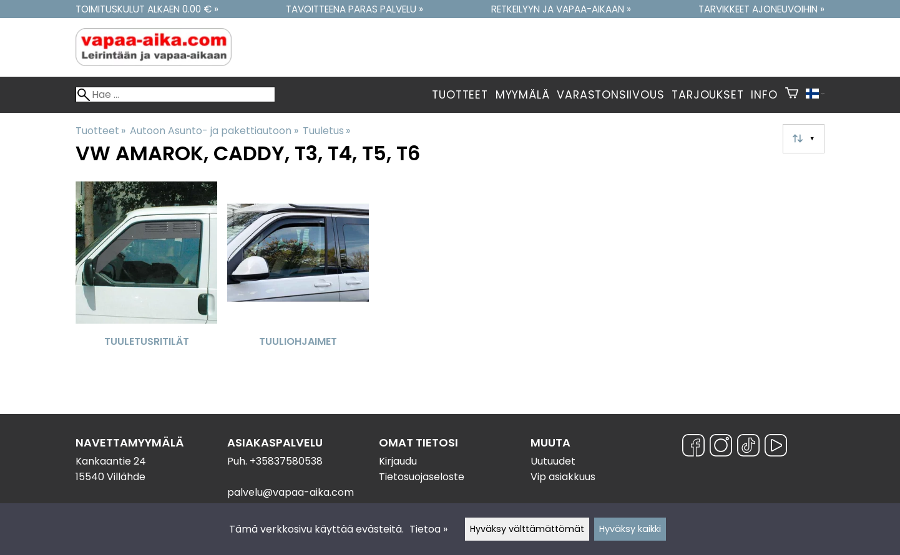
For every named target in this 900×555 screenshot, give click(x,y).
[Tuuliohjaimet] (298, 279)
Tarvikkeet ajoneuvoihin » (761, 9)
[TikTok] (748, 447)
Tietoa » (428, 529)
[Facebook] (693, 447)
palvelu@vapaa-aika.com (290, 492)
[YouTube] (776, 447)
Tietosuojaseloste (421, 477)
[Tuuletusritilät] (146, 279)
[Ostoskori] (791, 95)
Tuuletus (326, 130)
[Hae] (175, 94)
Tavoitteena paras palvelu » (354, 9)
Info (764, 94)
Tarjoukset (707, 94)
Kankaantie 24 (111, 461)
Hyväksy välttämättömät (527, 529)
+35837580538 (286, 461)
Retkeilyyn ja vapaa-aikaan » (561, 9)
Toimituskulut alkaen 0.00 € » (147, 9)
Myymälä (523, 94)
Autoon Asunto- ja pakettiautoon (214, 130)
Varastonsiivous (610, 94)
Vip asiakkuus (563, 477)
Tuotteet (459, 94)
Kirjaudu (398, 461)
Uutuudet (553, 461)
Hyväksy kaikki (630, 529)
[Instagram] (721, 447)
